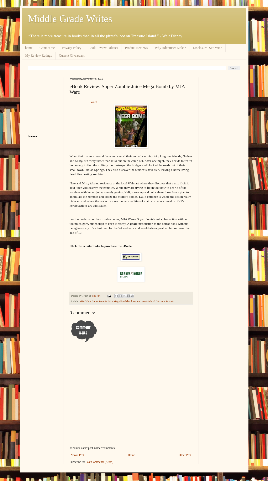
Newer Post (77, 455)
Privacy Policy (71, 48)
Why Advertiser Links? (170, 48)
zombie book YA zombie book (158, 301)
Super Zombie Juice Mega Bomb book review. (116, 301)
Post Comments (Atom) (99, 462)
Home (131, 455)
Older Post (185, 455)
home (29, 48)
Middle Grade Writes (70, 18)
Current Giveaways (72, 55)
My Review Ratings (38, 55)
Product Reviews (136, 48)
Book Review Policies (103, 48)
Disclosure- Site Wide (207, 48)
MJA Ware (85, 301)
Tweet (93, 102)
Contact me (47, 48)
